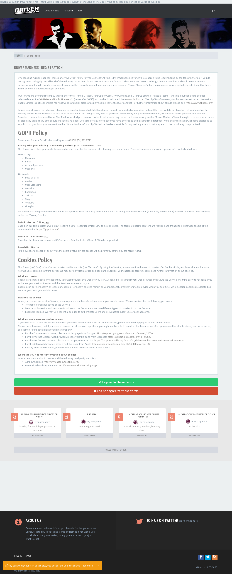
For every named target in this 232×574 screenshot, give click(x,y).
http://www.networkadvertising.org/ (77, 365)
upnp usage (91, 414)
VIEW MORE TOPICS (116, 449)
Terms (27, 555)
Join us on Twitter (172, 520)
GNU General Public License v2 (56, 99)
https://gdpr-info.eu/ (47, 229)
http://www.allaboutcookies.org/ (61, 361)
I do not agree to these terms (116, 391)
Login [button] (212, 10)
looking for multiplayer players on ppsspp (39, 415)
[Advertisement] (116, 486)
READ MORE (37, 435)
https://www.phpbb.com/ (199, 102)
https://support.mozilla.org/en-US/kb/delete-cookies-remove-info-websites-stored (139, 340)
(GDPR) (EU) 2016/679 (80, 140)
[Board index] (18, 55)
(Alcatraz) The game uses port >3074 (196, 414)
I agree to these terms (116, 382)
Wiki (80, 10)
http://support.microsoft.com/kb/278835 (129, 336)
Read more (87, 565)
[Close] (98, 565)
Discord (69, 10)
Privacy (18, 555)
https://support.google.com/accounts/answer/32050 (124, 333)
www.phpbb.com (135, 99)
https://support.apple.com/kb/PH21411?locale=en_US (121, 344)
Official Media (52, 10)
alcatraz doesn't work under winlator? (144, 415)
